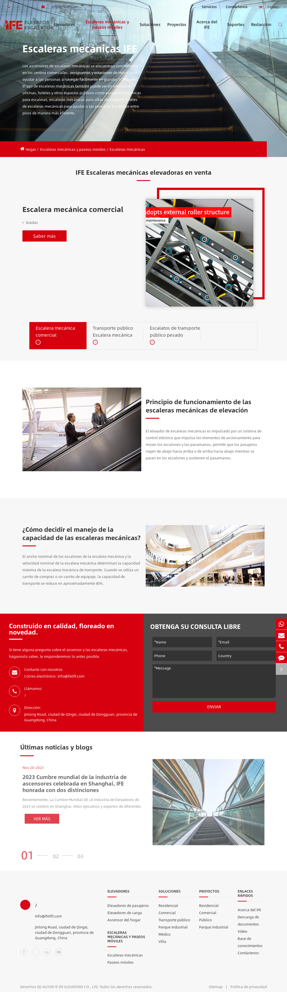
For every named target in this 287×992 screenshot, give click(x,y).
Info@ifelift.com (58, 7)
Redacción (261, 28)
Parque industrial (213, 931)
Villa (162, 945)
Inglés (270, 7)
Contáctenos (237, 6)
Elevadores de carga (124, 917)
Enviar (214, 707)
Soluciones (150, 28)
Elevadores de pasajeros (128, 909)
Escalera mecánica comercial (72, 209)
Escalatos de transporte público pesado (175, 331)
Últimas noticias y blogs (56, 751)
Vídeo (242, 935)
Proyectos (176, 28)
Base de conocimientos (250, 946)
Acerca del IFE (206, 27)
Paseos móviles (120, 966)
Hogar (31, 149)
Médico (165, 938)
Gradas (30, 222)
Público (205, 924)
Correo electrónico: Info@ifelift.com (54, 676)
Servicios (209, 6)
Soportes (235, 28)
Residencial (168, 909)
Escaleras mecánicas (127, 149)
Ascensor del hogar (124, 924)
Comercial (167, 917)
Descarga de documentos (248, 924)
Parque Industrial (173, 931)
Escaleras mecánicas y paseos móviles (107, 27)
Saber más (44, 235)
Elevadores (64, 28)
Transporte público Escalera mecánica (113, 331)
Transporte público (174, 924)
